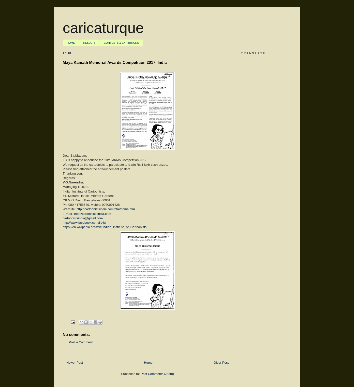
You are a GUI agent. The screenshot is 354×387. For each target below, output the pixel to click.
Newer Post (74, 362)
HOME (71, 42)
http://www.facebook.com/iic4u (84, 222)
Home (148, 362)
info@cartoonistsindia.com (92, 214)
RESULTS (89, 42)
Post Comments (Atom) (157, 374)
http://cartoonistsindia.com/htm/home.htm (105, 209)
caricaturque (103, 28)
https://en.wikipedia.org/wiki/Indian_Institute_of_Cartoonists (105, 227)
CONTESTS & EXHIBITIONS (121, 42)
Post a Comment (81, 342)
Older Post (221, 362)
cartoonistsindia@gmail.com (83, 218)
